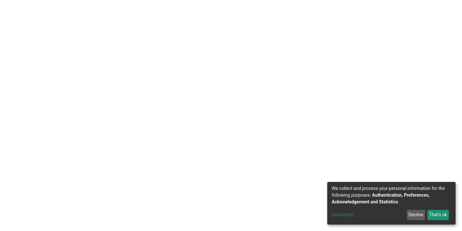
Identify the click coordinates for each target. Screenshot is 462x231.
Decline (415, 214)
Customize (342, 214)
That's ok (438, 214)
